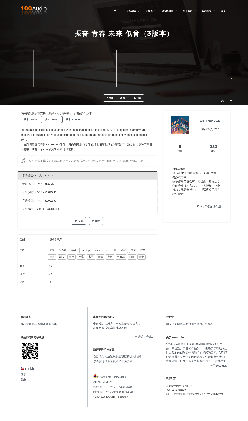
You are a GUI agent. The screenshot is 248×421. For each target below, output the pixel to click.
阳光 (131, 256)
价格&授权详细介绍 (209, 206)
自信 (100, 256)
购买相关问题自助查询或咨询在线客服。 (191, 324)
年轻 (73, 250)
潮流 (81, 256)
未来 (52, 256)
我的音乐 (206, 11)
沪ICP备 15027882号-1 (104, 382)
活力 (61, 256)
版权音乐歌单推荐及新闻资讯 (39, 324)
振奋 (133, 250)
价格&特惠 (167, 11)
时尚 (142, 250)
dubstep (85, 250)
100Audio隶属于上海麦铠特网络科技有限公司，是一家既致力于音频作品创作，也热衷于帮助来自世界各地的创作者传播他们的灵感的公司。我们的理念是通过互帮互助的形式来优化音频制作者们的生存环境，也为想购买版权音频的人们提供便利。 (196, 352)
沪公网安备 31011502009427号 (111, 377)
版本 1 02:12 (31, 119)
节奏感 (121, 256)
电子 (90, 256)
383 (213, 146)
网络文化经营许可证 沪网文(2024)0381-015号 (114, 392)
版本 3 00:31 (76, 119)
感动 (123, 250)
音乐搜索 (131, 11)
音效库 (149, 11)
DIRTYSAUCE (210, 120)
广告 (114, 250)
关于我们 (187, 11)
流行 (71, 256)
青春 (141, 256)
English (27, 368)
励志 (52, 250)
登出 (23, 379)
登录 (223, 11)
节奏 (110, 256)
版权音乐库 (56, 239)
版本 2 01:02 (53, 119)
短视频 (63, 250)
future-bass (101, 250)
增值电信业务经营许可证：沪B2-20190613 (113, 387)
